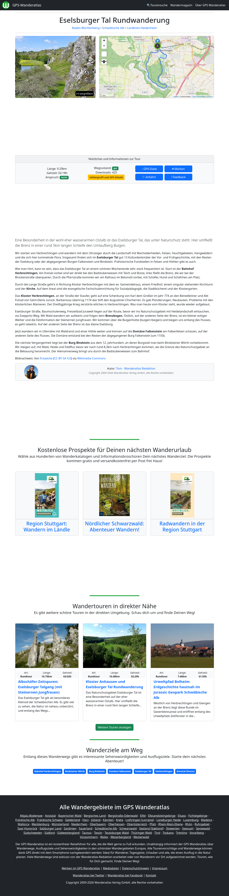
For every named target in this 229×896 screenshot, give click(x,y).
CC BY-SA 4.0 (62, 358)
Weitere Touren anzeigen (114, 727)
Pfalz (153, 824)
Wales (104, 837)
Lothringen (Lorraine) (139, 820)
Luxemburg (191, 820)
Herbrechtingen (164, 771)
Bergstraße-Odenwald (123, 816)
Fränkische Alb (25, 820)
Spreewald (203, 828)
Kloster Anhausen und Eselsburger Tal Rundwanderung (114, 684)
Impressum (159, 868)
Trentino (181, 833)
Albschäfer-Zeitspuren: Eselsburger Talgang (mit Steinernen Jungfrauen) (40, 687)
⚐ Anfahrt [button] (149, 177)
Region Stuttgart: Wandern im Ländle (47, 526)
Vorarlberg (197, 833)
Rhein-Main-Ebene (170, 824)
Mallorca (23, 824)
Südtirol (49, 833)
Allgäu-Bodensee (31, 816)
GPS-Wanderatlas (26, 5)
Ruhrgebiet (202, 824)
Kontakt (151, 875)
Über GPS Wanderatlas (210, 5)
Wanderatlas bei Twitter (89, 875)
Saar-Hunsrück (27, 828)
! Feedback (178, 177)
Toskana (168, 833)
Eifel (143, 816)
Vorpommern (89, 837)
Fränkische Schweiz (50, 820)
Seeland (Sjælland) (151, 828)
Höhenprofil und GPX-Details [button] (106, 177)
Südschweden (33, 833)
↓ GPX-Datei (149, 169)
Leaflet (176, 96)
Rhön (188, 824)
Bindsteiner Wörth (75, 771)
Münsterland (60, 824)
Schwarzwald (128, 828)
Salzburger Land (50, 828)
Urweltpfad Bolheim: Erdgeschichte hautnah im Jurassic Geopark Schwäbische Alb (180, 689)
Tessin (98, 833)
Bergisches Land (95, 816)
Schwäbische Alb (113, 28)
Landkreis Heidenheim (142, 28)
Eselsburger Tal (143, 771)
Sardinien (70, 828)
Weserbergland (120, 837)
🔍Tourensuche (157, 5)
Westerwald (141, 837)
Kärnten (108, 820)
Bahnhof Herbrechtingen (47, 771)
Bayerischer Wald (69, 816)
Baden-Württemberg (86, 28)
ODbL (209, 96)
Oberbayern (98, 824)
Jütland (96, 820)
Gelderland (72, 820)
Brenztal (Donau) (185, 771)
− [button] (104, 46)
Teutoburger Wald (117, 833)
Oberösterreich (137, 824)
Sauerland (85, 828)
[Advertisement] (156, 126)
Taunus (87, 833)
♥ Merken (178, 169)
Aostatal (50, 816)
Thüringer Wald (141, 833)
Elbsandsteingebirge (162, 816)
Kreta (119, 820)
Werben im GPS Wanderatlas (81, 868)
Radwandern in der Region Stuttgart (182, 526)
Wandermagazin (181, 5)
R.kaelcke (46, 358)
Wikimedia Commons (91, 358)
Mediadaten (111, 868)
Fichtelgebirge (197, 816)
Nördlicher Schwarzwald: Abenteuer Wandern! (114, 526)
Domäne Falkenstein (120, 771)
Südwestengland (68, 833)
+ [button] (104, 41)
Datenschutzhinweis (135, 868)
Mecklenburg (40, 824)
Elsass (182, 816)
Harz (85, 820)
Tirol (157, 833)
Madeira (206, 820)
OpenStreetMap (199, 96)
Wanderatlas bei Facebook (125, 875)
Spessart (188, 828)
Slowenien (173, 828)
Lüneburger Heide (168, 820)
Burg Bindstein (97, 771)
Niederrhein (79, 824)
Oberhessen (116, 824)
